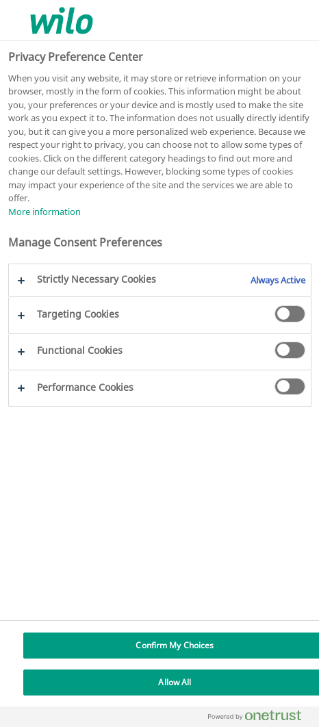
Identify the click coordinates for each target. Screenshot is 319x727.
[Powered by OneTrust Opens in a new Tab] (260, 718)
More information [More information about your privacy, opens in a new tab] (44, 211)
